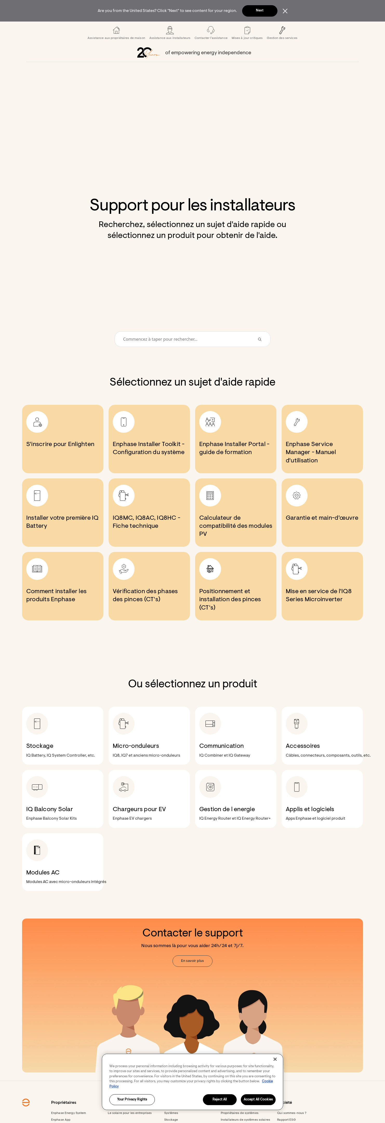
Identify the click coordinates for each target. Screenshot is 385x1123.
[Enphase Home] (79, 28)
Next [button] (259, 10)
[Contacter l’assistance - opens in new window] (211, 46)
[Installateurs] (191, 29)
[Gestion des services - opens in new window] (282, 46)
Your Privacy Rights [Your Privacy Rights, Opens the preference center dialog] (132, 1099)
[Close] (275, 1059)
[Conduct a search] (185, 353)
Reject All (220, 1099)
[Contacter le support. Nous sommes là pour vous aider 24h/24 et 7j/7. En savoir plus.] (192, 1009)
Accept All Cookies (258, 1099)
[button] (299, 28)
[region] (192, 1081)
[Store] (209, 29)
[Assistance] (226, 29)
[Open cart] (285, 28)
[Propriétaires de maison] (111, 29)
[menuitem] (111, 29)
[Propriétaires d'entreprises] (155, 29)
